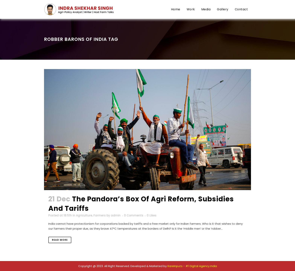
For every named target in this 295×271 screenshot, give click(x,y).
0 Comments (133, 215)
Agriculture (84, 215)
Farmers (100, 215)
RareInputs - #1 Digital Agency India (192, 266)
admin (116, 215)
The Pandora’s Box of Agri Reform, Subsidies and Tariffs (141, 203)
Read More (60, 239)
